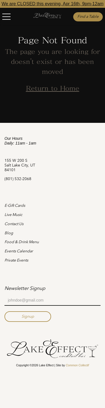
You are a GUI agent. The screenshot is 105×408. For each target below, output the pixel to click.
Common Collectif (77, 365)
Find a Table (88, 16)
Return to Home (52, 89)
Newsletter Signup (24, 288)
